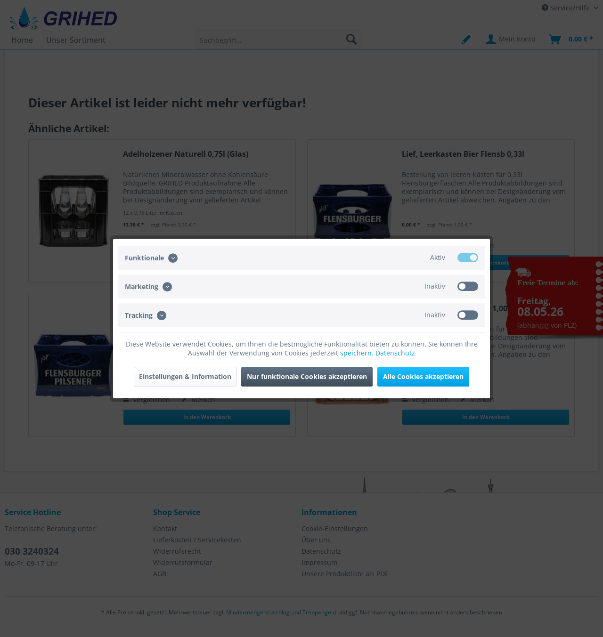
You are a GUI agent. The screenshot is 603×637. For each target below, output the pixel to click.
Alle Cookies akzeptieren (423, 376)
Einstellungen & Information (185, 376)
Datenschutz (395, 352)
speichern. (357, 352)
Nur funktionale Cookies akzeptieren (307, 376)
